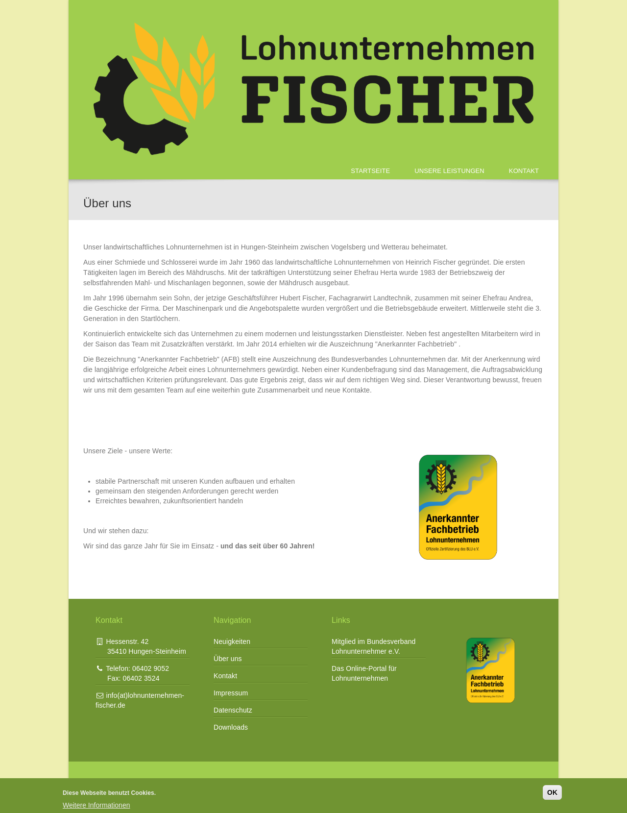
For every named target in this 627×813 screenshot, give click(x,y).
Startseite (370, 170)
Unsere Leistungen (449, 170)
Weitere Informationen (96, 805)
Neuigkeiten (232, 641)
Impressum (231, 693)
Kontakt (524, 170)
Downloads (231, 727)
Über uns (228, 659)
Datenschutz (233, 710)
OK (552, 792)
